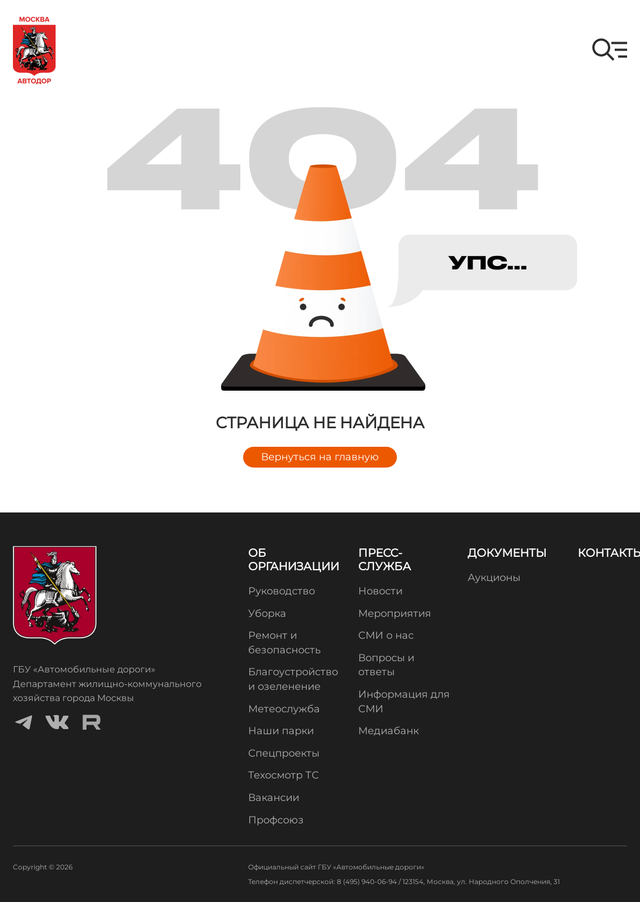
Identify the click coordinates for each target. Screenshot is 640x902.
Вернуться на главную (320, 457)
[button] (610, 49)
